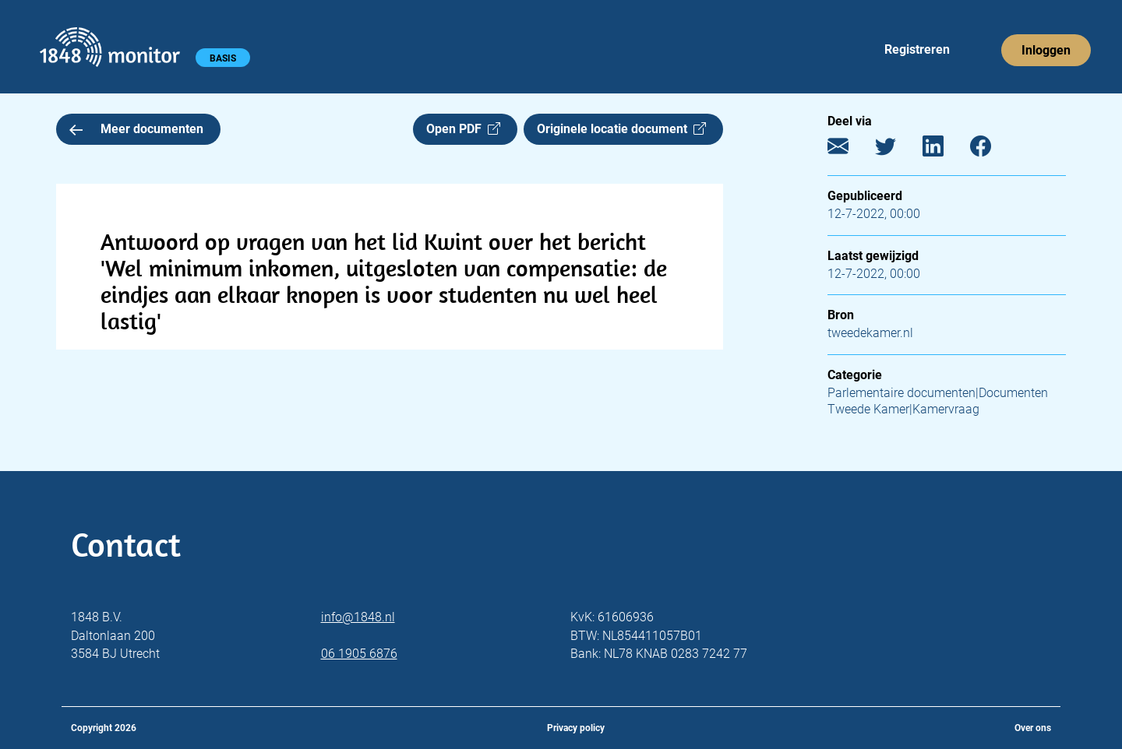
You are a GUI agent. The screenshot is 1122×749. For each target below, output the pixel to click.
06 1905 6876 (359, 653)
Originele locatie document (621, 128)
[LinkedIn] (945, 149)
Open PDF (463, 128)
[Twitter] (897, 149)
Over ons (1032, 728)
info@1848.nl (358, 617)
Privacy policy (576, 728)
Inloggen (1046, 50)
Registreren (917, 49)
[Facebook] (992, 149)
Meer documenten (136, 128)
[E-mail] (849, 149)
